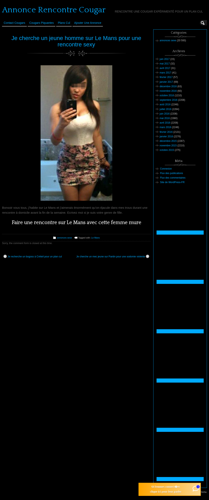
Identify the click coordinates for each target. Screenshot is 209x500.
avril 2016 (165, 122)
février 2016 (166, 132)
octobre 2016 (167, 95)
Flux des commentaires (172, 177)
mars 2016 (165, 127)
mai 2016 (165, 118)
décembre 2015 (168, 141)
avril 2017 (165, 68)
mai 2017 (165, 63)
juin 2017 (165, 59)
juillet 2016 (165, 109)
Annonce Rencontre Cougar (54, 9)
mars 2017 (165, 72)
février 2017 (166, 77)
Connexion (166, 168)
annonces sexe (64, 237)
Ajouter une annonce (87, 22)
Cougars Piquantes (41, 22)
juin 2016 (165, 113)
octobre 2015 (167, 150)
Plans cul (64, 22)
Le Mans (95, 237)
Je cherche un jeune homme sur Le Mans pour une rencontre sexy (76, 41)
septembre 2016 (168, 100)
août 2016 (165, 104)
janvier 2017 (166, 81)
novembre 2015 (168, 145)
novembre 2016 (168, 90)
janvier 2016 (166, 136)
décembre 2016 (168, 86)
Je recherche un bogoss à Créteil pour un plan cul (32, 256)
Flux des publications (171, 173)
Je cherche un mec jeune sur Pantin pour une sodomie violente (112, 256)
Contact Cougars (14, 22)
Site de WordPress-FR (172, 182)
